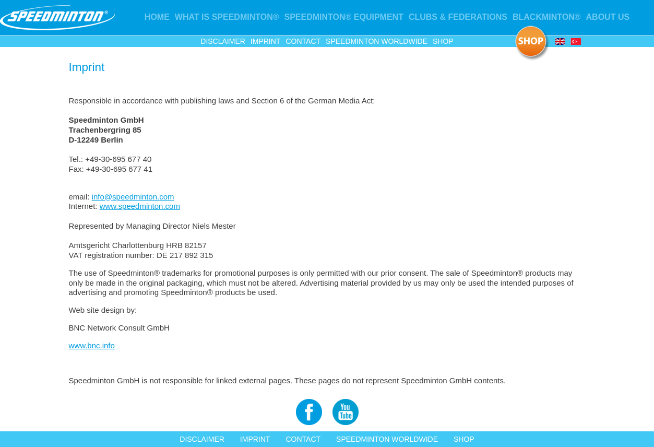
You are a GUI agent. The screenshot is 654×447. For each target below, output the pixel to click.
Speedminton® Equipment (343, 17)
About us (608, 17)
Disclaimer (222, 41)
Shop (443, 41)
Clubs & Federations (458, 17)
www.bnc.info (92, 345)
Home (157, 17)
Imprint (266, 41)
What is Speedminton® (227, 17)
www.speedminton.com (140, 206)
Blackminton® (547, 17)
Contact (303, 41)
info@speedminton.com (133, 196)
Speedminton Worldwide (376, 41)
